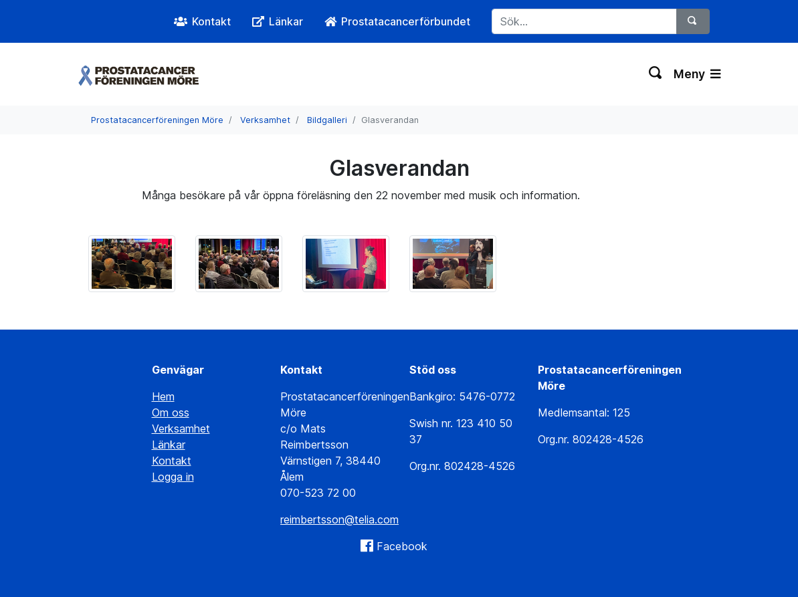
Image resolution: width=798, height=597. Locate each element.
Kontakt (171, 460)
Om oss (170, 412)
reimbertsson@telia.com (339, 519)
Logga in (173, 476)
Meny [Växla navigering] (697, 74)
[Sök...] (584, 21)
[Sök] (693, 21)
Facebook (402, 546)
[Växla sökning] (656, 74)
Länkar (168, 444)
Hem (163, 396)
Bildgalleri (327, 120)
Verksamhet (265, 120)
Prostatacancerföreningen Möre (157, 120)
